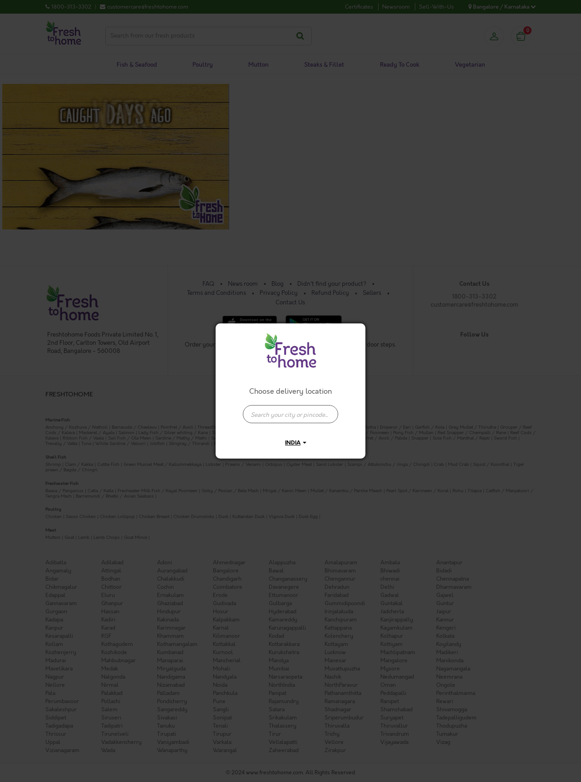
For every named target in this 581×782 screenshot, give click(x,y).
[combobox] (290, 409)
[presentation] (290, 414)
